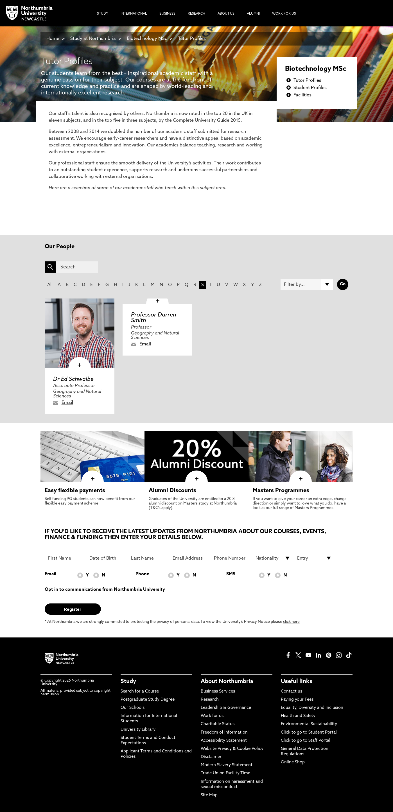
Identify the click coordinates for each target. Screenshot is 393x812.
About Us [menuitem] (226, 13)
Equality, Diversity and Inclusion (312, 708)
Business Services (218, 691)
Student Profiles (310, 88)
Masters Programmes (281, 491)
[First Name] (65, 558)
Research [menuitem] (196, 13)
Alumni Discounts (172, 491)
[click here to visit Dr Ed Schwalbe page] (79, 333)
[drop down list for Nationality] (273, 558)
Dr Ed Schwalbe (73, 379)
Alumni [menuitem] (253, 13)
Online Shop (293, 762)
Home (52, 39)
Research (210, 700)
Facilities (302, 95)
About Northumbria (227, 681)
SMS (230, 574)
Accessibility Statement (224, 741)
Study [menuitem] (102, 13)
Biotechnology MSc (147, 39)
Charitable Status (217, 724)
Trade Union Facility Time (225, 773)
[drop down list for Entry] (314, 558)
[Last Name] (148, 558)
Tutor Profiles (192, 39)
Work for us (212, 716)
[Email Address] (190, 558)
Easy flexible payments (75, 491)
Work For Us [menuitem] (284, 13)
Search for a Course (140, 691)
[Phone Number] (231, 558)
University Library (138, 730)
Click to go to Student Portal (309, 732)
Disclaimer (211, 757)
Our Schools (132, 708)
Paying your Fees (297, 700)
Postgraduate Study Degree (148, 700)
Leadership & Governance (226, 708)
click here (291, 622)
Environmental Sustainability (309, 724)
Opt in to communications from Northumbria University (105, 589)
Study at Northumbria (93, 39)
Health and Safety (298, 716)
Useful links (296, 681)
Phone (142, 574)
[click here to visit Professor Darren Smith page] (157, 301)
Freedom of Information (224, 732)
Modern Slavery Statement (226, 765)
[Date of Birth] (107, 558)
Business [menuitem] (167, 13)
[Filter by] (307, 284)
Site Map (209, 795)
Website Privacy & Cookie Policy (232, 749)
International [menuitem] (134, 13)
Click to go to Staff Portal (305, 741)
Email (67, 403)
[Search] (77, 267)
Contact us (291, 691)
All (50, 285)
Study (128, 681)
